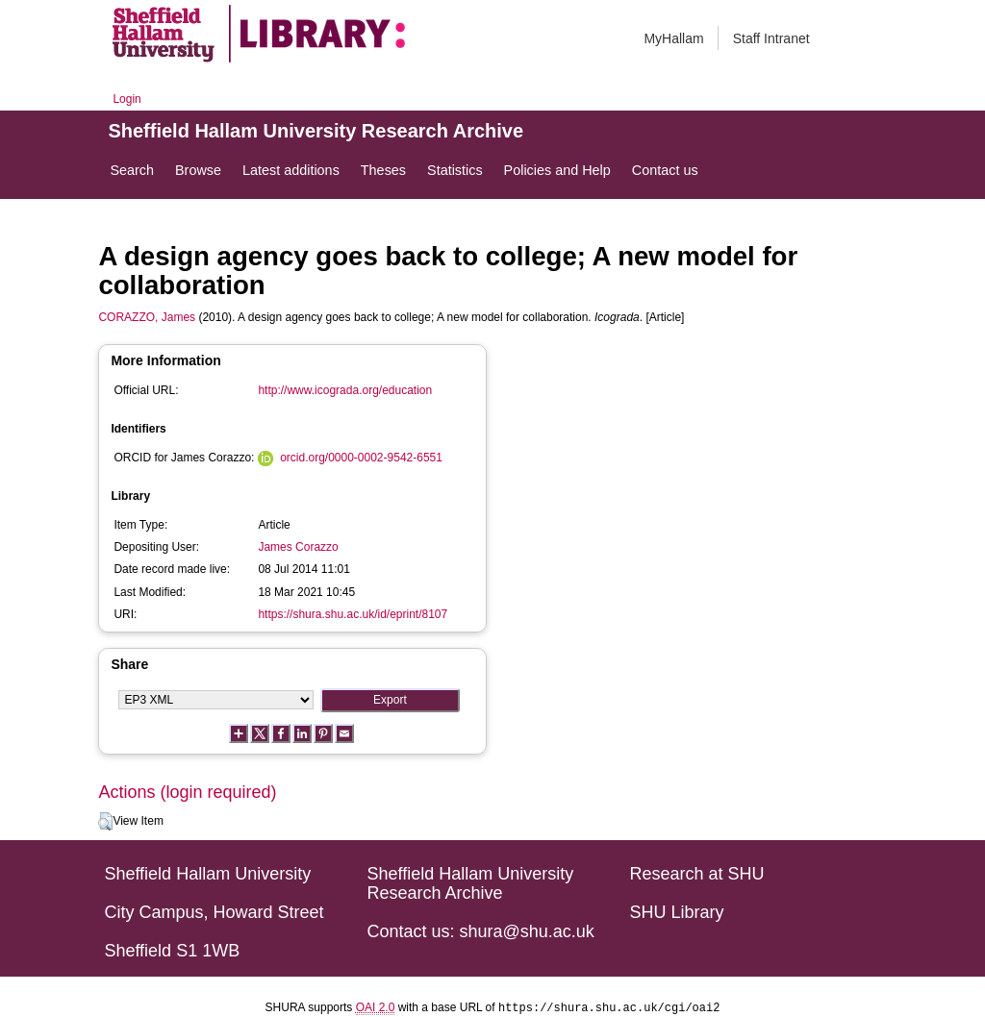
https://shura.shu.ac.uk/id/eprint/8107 (352, 614)
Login (126, 99)
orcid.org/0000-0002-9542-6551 (361, 457)
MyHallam (673, 38)
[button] (105, 821)
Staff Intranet (771, 38)
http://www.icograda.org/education (345, 390)
